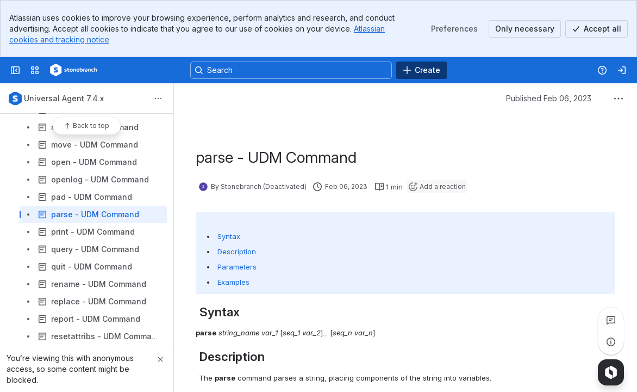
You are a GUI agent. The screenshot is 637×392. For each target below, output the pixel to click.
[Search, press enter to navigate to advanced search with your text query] (291, 70)
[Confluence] (73, 70)
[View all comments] (611, 320)
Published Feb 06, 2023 (548, 98)
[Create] (421, 70)
